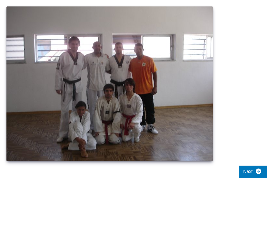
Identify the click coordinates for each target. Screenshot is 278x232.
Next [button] (252, 171)
